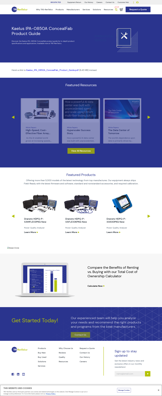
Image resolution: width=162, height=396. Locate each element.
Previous (13, 117)
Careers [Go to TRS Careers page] (83, 361)
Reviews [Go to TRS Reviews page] (62, 352)
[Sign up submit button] (147, 373)
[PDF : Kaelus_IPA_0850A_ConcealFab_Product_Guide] (81, 70)
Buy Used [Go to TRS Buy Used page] (42, 357)
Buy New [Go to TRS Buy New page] (42, 352)
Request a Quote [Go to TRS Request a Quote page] (87, 348)
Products (60, 9)
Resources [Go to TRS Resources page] (63, 361)
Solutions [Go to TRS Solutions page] (42, 361)
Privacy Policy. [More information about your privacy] (51, 394)
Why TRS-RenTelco (44, 9)
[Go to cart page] (121, 9)
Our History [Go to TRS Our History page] (85, 357)
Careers (99, 2)
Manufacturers (73, 9)
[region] (81, 390)
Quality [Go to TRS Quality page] (62, 357)
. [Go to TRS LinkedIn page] (18, 374)
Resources (108, 9)
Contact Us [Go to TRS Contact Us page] (85, 352)
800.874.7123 (56, 2)
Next (149, 117)
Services (86, 9)
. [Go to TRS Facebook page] (13, 374)
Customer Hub (123, 2)
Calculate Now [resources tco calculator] (95, 286)
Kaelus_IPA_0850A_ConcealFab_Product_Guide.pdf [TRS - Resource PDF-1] (52, 70)
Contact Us (110, 2)
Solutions (97, 9)
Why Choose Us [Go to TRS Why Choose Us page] (66, 348)
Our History (88, 2)
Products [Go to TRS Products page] (42, 348)
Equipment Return (74, 2)
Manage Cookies (124, 390)
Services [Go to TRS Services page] (41, 366)
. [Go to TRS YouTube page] (23, 374)
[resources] (81, 151)
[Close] (158, 390)
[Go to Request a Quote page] (138, 9)
